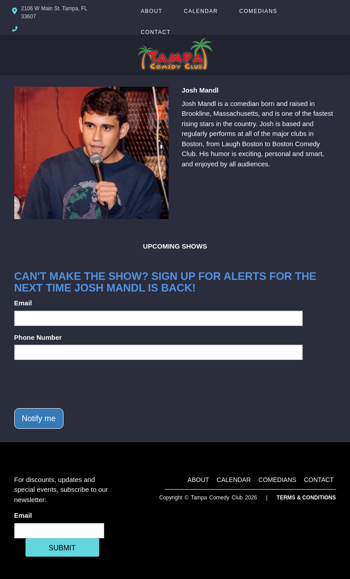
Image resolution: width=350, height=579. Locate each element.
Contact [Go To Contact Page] (156, 32)
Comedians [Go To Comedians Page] (258, 11)
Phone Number (38, 337)
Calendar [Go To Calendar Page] (201, 11)
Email (23, 303)
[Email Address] (59, 530)
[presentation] (82, 384)
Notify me (39, 418)
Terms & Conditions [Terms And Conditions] (306, 497)
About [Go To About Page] (151, 11)
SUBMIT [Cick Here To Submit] (62, 548)
